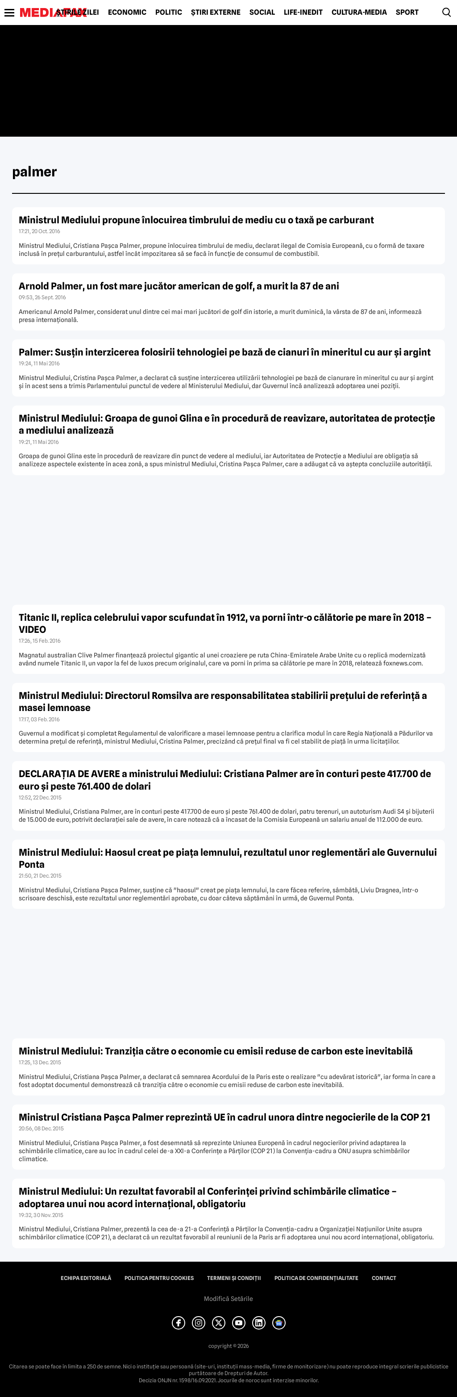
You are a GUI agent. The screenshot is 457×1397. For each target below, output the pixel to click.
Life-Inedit (303, 12)
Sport (407, 12)
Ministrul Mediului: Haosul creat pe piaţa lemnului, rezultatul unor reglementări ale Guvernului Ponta (228, 858)
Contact (384, 1278)
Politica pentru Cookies (159, 1278)
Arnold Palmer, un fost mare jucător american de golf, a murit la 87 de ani (179, 286)
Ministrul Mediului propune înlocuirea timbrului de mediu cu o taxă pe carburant (196, 220)
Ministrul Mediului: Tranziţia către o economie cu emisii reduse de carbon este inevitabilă (216, 1051)
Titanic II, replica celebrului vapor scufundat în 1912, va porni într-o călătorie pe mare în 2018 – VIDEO (225, 623)
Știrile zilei (77, 12)
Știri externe (216, 12)
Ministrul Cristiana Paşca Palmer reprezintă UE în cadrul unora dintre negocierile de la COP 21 (224, 1117)
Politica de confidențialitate (316, 1278)
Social (262, 12)
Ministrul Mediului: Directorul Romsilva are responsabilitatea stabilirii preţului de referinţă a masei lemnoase (223, 701)
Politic (168, 12)
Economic (127, 12)
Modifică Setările (228, 1298)
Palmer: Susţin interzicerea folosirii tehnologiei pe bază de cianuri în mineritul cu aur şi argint (225, 352)
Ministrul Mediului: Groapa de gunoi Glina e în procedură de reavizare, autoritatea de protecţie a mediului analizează (227, 424)
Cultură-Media (359, 12)
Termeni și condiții (234, 1278)
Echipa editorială (86, 1278)
